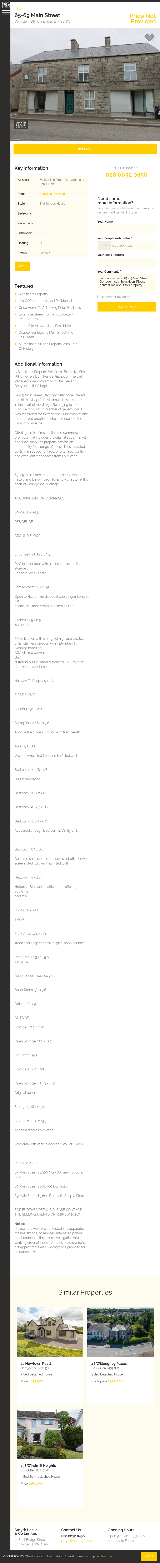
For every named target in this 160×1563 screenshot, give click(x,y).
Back (21, 6)
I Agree (149, 1556)
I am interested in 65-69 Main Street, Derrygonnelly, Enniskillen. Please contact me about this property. (127, 279)
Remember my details (115, 293)
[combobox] (104, 242)
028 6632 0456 (127, 171)
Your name (106, 218)
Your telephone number (115, 234)
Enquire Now (127, 303)
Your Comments (109, 267)
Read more (107, 1556)
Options (86, 145)
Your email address (111, 251)
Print (24, 263)
